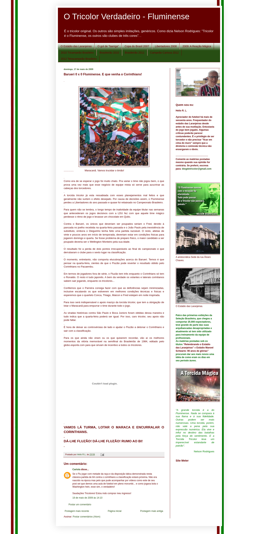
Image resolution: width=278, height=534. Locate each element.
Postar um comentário (80, 504)
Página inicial (114, 511)
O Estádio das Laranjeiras (76, 46)
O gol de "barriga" (108, 46)
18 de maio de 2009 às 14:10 (87, 497)
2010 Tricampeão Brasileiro (77, 52)
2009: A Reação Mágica (196, 46)
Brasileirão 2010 (109, 52)
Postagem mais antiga (151, 511)
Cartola (76, 469)
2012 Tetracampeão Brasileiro (79, 58)
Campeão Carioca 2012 (164, 52)
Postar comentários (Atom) (86, 516)
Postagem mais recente (77, 511)
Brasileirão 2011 (134, 52)
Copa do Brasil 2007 (137, 46)
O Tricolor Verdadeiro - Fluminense (126, 16)
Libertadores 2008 (166, 46)
